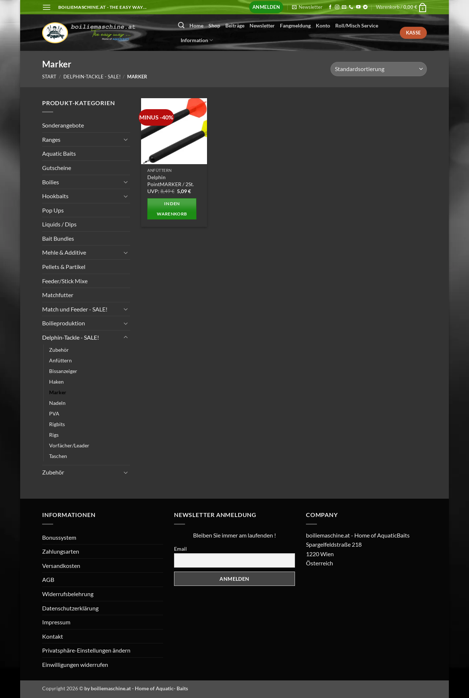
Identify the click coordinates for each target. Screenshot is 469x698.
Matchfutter (57, 294)
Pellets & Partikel (63, 266)
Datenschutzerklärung (70, 608)
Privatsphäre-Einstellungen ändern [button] (86, 650)
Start (49, 77)
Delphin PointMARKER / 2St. (170, 180)
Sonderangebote (63, 125)
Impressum (56, 621)
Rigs (54, 435)
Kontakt (52, 636)
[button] (46, 7)
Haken (56, 381)
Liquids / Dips (59, 224)
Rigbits (57, 424)
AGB (48, 579)
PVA (54, 413)
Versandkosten (61, 565)
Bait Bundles (58, 238)
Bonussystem (59, 537)
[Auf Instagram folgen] (337, 7)
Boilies (50, 181)
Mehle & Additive (64, 252)
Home (196, 25)
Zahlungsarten (60, 551)
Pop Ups (53, 209)
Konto (323, 25)
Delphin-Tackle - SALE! (92, 77)
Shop (214, 25)
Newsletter (262, 25)
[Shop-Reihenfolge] (378, 69)
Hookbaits (55, 195)
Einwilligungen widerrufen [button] (75, 664)
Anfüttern (60, 360)
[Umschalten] (125, 139)
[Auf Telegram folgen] (365, 7)
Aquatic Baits (59, 153)
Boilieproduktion (63, 323)
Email (180, 549)
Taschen (58, 456)
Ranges (51, 139)
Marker (57, 392)
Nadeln (57, 403)
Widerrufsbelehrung (67, 593)
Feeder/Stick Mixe (65, 280)
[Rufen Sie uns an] (351, 7)
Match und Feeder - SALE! (74, 309)
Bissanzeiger (63, 371)
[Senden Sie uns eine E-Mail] (344, 7)
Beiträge (234, 25)
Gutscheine (56, 167)
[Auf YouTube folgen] (358, 7)
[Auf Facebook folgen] (330, 7)
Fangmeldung (295, 25)
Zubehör (59, 349)
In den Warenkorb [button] (172, 208)
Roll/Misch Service (356, 25)
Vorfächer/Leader (69, 445)
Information (197, 40)
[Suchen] (181, 25)
